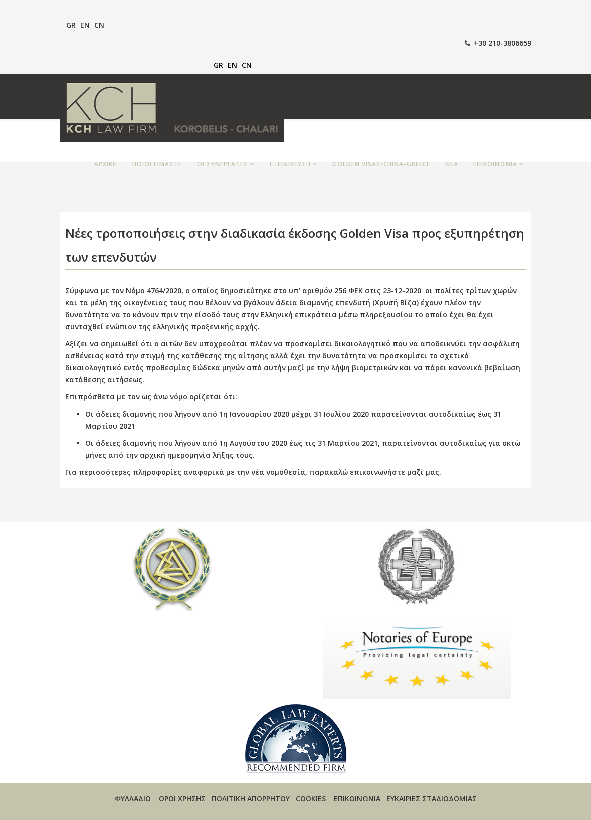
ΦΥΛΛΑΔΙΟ (133, 798)
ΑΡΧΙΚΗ (105, 164)
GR (71, 25)
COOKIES (311, 798)
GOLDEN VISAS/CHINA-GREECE (381, 164)
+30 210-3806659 (502, 43)
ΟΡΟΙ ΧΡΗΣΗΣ (182, 798)
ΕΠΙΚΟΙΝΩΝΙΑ (495, 164)
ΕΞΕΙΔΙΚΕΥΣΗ (290, 164)
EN (85, 25)
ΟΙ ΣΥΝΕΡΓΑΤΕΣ (222, 164)
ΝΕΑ (451, 164)
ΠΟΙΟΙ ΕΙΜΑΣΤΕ (157, 164)
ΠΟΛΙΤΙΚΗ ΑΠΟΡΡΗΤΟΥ (251, 798)
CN (99, 25)
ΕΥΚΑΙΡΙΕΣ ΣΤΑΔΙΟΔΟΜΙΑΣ (431, 798)
